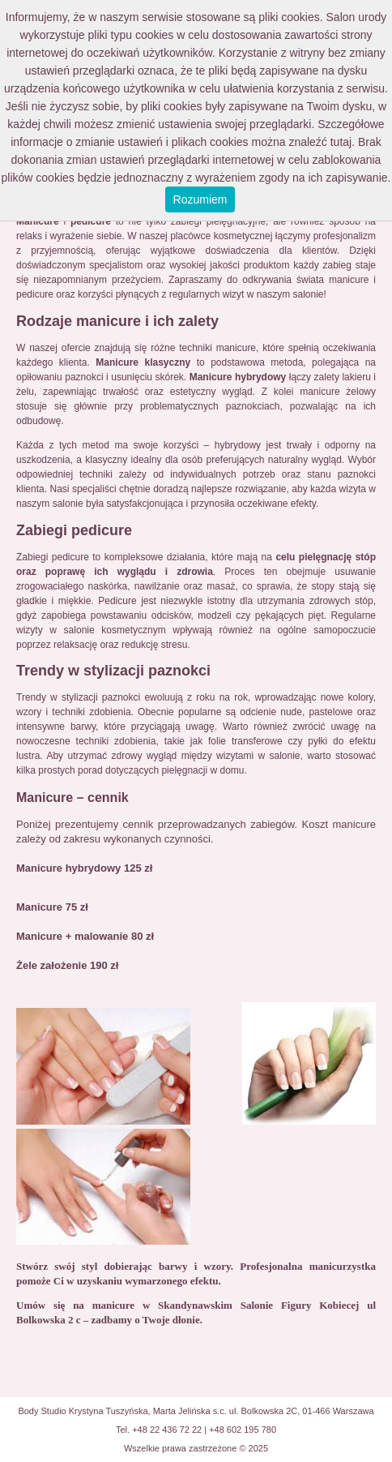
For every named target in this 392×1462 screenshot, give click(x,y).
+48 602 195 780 (242, 1429)
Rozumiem (200, 199)
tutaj (341, 141)
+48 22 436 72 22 (167, 1429)
